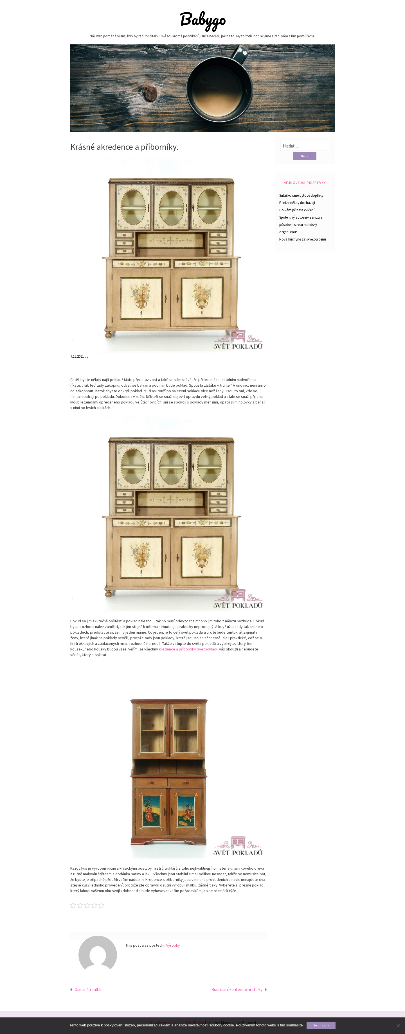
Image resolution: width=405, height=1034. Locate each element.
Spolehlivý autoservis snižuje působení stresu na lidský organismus (300, 224)
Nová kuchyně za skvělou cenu (302, 239)
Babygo (202, 19)
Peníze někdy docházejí (297, 202)
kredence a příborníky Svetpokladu (188, 649)
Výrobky (173, 945)
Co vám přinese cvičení (296, 210)
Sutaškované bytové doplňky (301, 195)
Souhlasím (321, 1025)
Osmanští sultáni (89, 989)
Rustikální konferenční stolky (237, 989)
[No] (398, 1025)
